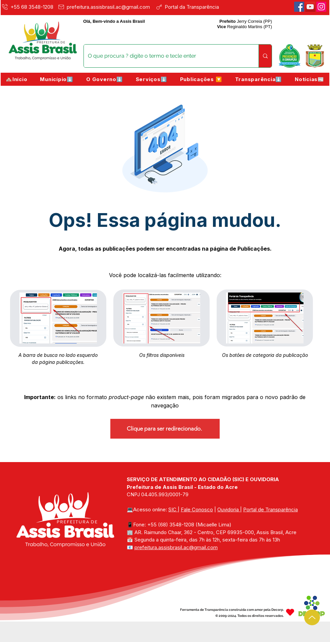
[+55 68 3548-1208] (28, 6)
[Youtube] (310, 7)
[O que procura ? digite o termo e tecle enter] (166, 56)
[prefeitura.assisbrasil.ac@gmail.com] (105, 6)
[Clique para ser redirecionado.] (165, 429)
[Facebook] (299, 7)
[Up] (312, 617)
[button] (56, 79)
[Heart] (290, 612)
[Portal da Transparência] (192, 6)
